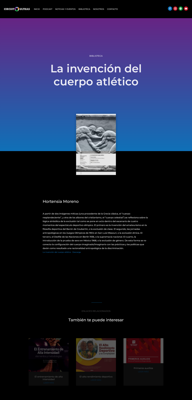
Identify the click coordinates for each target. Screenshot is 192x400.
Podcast (47, 9)
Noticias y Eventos (65, 9)
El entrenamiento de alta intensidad (49, 378)
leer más (50, 383)
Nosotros (98, 9)
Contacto (112, 9)
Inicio (37, 9)
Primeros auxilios (142, 369)
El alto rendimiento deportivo (96, 377)
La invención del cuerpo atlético (57, 252)
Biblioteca (84, 9)
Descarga (76, 252)
